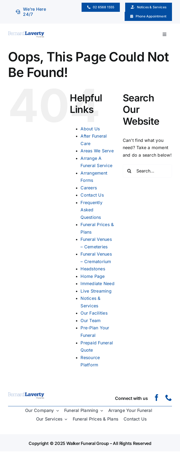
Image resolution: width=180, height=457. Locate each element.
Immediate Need (97, 283)
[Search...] (147, 171)
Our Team (91, 320)
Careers (89, 187)
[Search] (129, 171)
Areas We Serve (97, 150)
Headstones (93, 268)
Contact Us (92, 195)
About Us (90, 128)
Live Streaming (96, 291)
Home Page (93, 276)
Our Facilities (94, 313)
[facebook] (156, 397)
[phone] (168, 397)
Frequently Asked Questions (91, 210)
